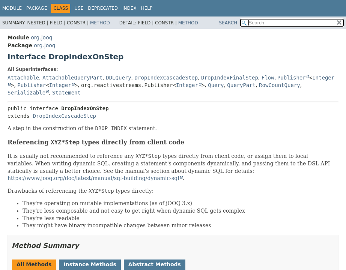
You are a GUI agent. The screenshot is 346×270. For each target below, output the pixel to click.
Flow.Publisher (284, 78)
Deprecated (103, 8)
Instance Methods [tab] (89, 264)
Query (216, 85)
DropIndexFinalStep (229, 78)
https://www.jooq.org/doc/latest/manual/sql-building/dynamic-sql (93, 178)
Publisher (31, 85)
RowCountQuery (279, 85)
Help (147, 8)
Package (36, 8)
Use (78, 8)
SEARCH (228, 23)
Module (12, 8)
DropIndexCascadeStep (166, 78)
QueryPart (241, 85)
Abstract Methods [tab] (154, 264)
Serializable (26, 93)
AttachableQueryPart (72, 78)
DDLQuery (118, 78)
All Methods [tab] (34, 264)
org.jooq (41, 37)
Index (129, 8)
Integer (60, 85)
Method (100, 23)
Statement (66, 93)
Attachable (23, 78)
